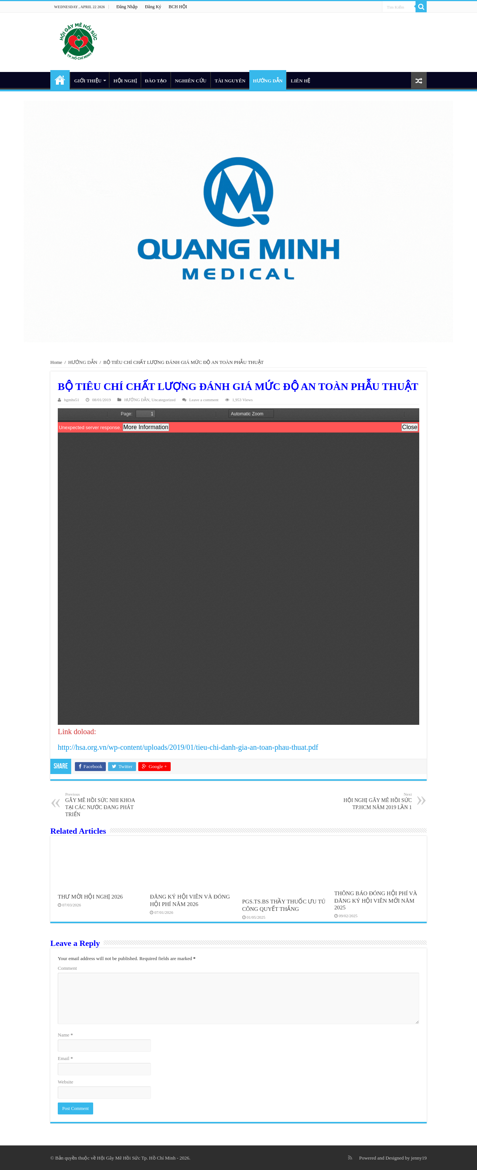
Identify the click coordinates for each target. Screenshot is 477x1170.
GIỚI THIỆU (87, 81)
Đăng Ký (153, 6)
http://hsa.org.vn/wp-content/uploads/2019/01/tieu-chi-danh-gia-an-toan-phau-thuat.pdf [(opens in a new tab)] (188, 747)
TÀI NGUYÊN (230, 81)
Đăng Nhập (127, 6)
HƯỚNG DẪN (268, 81)
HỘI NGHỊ (124, 81)
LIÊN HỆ (300, 81)
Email (65, 1058)
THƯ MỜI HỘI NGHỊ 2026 (90, 896)
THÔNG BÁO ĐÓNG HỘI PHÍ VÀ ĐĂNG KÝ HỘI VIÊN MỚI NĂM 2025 (375, 900)
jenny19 (419, 1158)
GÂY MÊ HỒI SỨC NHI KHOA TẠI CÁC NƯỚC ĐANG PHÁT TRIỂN (103, 804)
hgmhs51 (71, 399)
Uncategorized (164, 399)
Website (65, 1082)
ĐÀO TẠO (156, 81)
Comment (67, 968)
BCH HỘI (178, 6)
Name (65, 1035)
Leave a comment (204, 399)
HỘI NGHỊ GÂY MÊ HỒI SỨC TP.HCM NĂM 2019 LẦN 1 (373, 801)
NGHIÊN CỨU (190, 81)
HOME (60, 79)
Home (56, 362)
